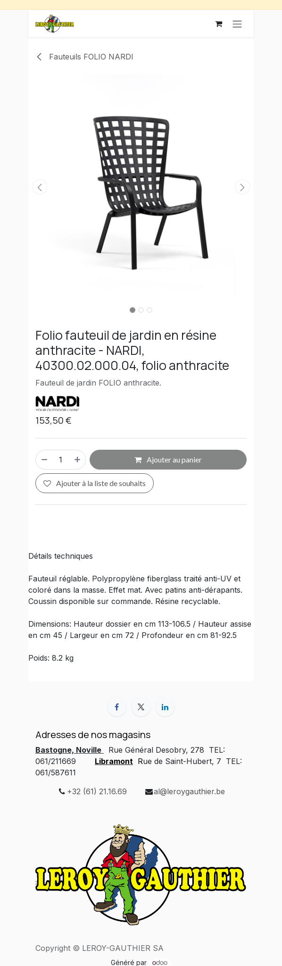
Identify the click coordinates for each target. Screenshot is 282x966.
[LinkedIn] (165, 706)
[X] (141, 706)
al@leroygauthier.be (189, 791)
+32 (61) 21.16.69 (97, 791)
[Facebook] (117, 706)
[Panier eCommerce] (218, 23)
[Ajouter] (78, 459)
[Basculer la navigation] (237, 24)
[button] (39, 186)
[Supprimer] (44, 459)
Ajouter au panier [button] (168, 459)
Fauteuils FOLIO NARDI (84, 56)
